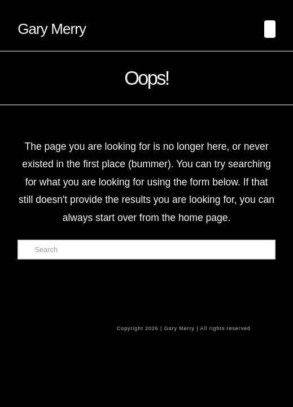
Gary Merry (52, 28)
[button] (269, 29)
